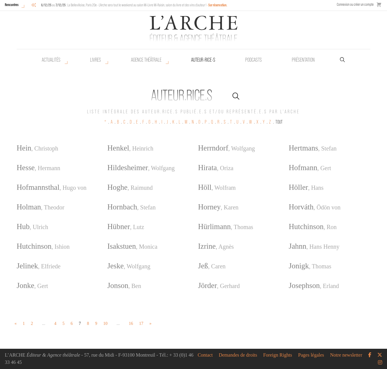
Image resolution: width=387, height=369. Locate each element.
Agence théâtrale (146, 60)
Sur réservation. (217, 5)
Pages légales (311, 355)
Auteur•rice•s (203, 60)
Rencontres (11, 4)
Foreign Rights (277, 355)
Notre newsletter (346, 355)
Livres (95, 60)
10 (105, 323)
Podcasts (253, 60)
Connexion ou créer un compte (355, 4)
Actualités (51, 60)
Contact (205, 355)
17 (141, 323)
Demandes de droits (238, 355)
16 (131, 323)
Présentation (303, 60)
